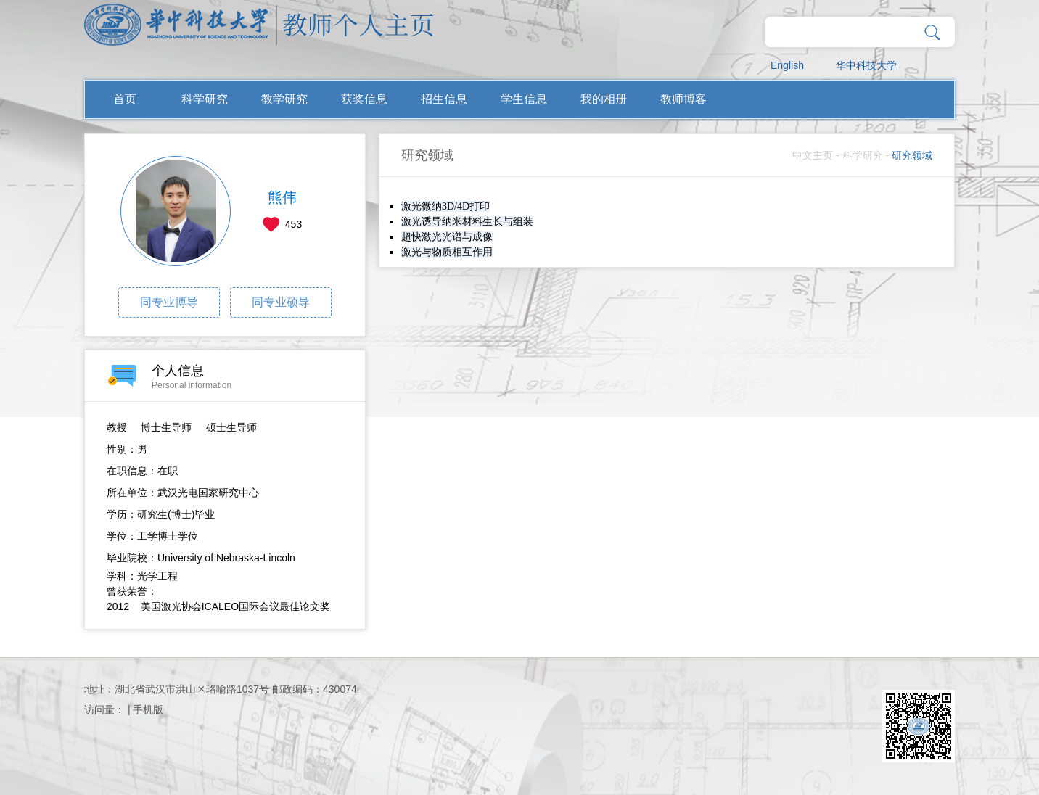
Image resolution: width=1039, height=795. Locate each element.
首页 (124, 99)
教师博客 (683, 99)
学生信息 (524, 99)
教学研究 (284, 99)
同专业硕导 (281, 302)
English (787, 65)
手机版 (148, 709)
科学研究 (204, 99)
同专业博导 (169, 302)
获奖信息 (364, 99)
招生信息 (444, 99)
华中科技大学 (866, 65)
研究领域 (912, 155)
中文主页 (812, 155)
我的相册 (603, 99)
